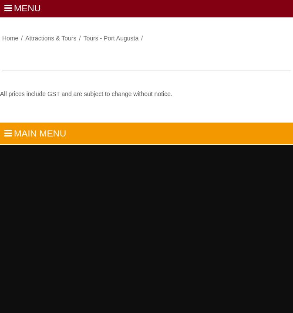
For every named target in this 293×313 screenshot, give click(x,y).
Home (10, 38)
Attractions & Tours (50, 38)
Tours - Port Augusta (110, 38)
